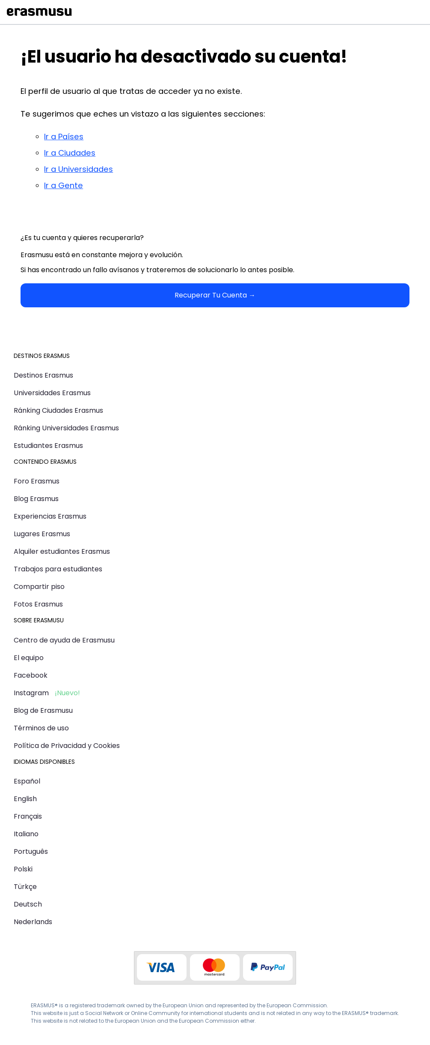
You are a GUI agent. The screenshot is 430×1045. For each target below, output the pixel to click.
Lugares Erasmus (42, 534)
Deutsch (28, 904)
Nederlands (33, 922)
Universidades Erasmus (52, 393)
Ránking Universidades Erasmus (66, 428)
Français (28, 816)
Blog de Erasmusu (43, 710)
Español (27, 781)
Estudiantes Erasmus (48, 445)
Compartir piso (39, 587)
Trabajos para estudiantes (58, 569)
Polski (23, 869)
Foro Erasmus (36, 481)
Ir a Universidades (78, 169)
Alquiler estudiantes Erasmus (62, 551)
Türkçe (25, 887)
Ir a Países (63, 136)
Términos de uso (41, 728)
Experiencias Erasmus (50, 516)
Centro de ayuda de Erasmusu (64, 640)
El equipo (29, 658)
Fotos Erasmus (38, 604)
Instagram (31, 693)
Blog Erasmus (36, 499)
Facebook (30, 675)
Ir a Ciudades (69, 152)
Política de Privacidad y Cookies (67, 746)
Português (31, 851)
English (25, 799)
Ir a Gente (63, 185)
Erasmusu (39, 12)
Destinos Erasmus (43, 375)
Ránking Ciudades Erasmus (58, 410)
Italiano (26, 834)
